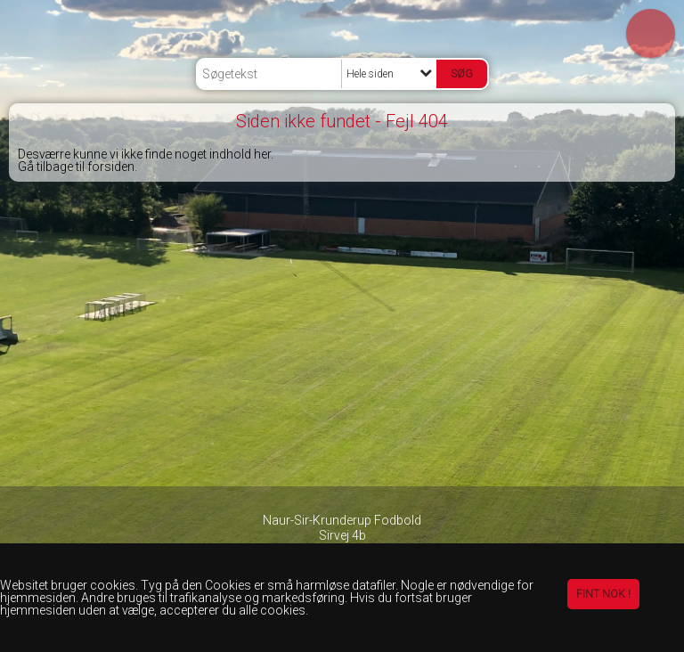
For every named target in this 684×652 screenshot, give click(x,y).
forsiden (110, 166)
